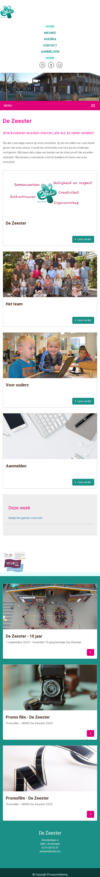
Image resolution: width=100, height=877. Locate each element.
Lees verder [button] (83, 239)
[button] (90, 652)
